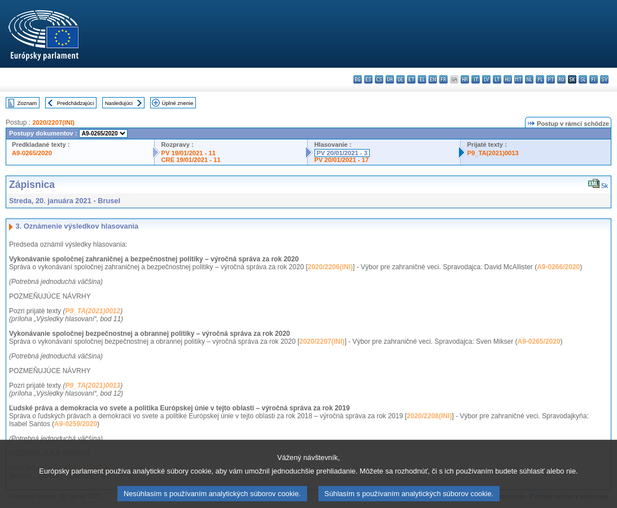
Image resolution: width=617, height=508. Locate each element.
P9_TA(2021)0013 (493, 153)
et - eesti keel (411, 79)
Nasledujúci (119, 103)
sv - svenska (604, 79)
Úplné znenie (178, 103)
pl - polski (540, 79)
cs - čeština (379, 79)
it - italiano (475, 79)
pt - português (550, 79)
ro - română (561, 79)
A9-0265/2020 (32, 153)
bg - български (357, 79)
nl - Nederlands (529, 79)
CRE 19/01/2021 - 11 (191, 159)
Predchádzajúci (75, 103)
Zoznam (27, 103)
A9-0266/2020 (558, 267)
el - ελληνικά (422, 79)
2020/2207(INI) (53, 122)
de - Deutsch (400, 79)
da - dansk (390, 79)
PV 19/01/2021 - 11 (188, 153)
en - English (432, 79)
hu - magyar (508, 79)
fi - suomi (593, 79)
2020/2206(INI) (330, 267)
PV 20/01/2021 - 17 (341, 159)
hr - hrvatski (465, 79)
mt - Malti (518, 79)
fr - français (443, 79)
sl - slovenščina (583, 79)
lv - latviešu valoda (486, 79)
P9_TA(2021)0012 (92, 311)
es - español (368, 79)
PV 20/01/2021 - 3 (342, 153)
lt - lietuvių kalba (497, 79)
